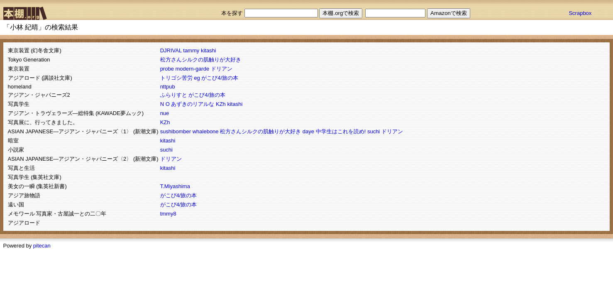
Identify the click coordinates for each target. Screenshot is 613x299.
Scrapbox (580, 13)
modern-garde (193, 69)
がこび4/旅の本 (219, 78)
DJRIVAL (171, 50)
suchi (373, 131)
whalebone (206, 131)
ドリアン (221, 69)
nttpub (167, 86)
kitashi (208, 50)
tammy (191, 50)
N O (165, 104)
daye (308, 131)
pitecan (42, 246)
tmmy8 (168, 214)
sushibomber (175, 131)
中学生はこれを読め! (341, 131)
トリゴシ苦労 (176, 78)
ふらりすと (173, 95)
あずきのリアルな (192, 104)
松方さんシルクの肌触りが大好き (200, 59)
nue (164, 113)
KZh (221, 104)
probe (167, 69)
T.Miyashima (175, 186)
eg (197, 78)
